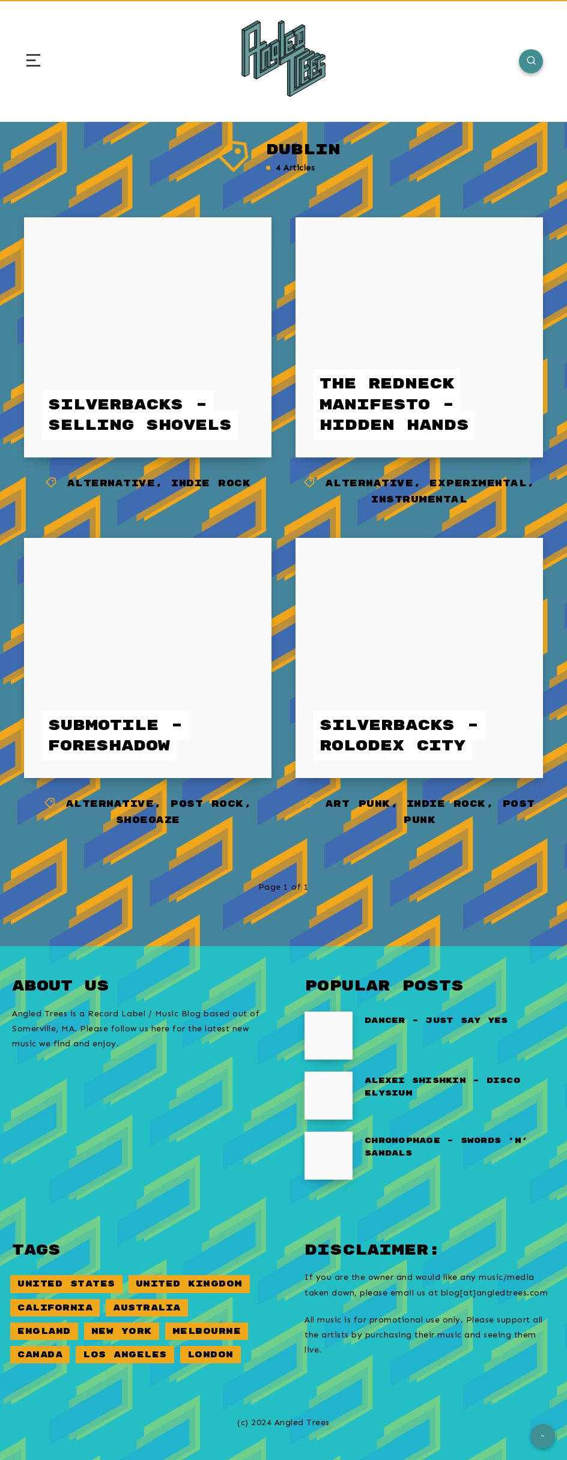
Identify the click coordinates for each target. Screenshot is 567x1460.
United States (66, 1284)
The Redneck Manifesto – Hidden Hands (394, 405)
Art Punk (358, 804)
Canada (39, 1355)
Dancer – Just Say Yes (436, 1020)
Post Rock (207, 804)
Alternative (111, 483)
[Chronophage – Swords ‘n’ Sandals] (329, 1156)
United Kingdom (189, 1284)
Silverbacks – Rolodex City (399, 736)
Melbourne (206, 1331)
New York (121, 1331)
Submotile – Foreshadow (115, 736)
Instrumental (419, 499)
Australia (147, 1308)
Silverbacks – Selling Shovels (140, 415)
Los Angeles (125, 1355)
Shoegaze (148, 820)
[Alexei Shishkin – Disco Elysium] (329, 1096)
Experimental (478, 483)
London (210, 1355)
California (54, 1308)
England (44, 1331)
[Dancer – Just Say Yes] (329, 1036)
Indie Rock (210, 483)
